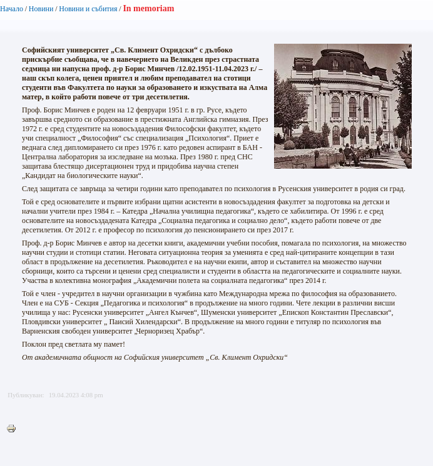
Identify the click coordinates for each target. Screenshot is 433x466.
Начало (11, 8)
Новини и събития (88, 8)
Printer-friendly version (14, 429)
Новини (41, 8)
